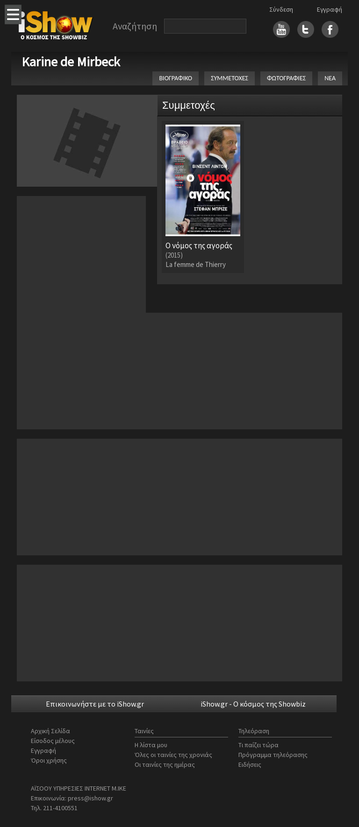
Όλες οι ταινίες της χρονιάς (173, 754)
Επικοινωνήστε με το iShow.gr (95, 703)
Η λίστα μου (151, 745)
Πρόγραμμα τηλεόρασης (273, 754)
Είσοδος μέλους (53, 740)
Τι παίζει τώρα (258, 745)
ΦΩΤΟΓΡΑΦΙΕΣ (286, 78)
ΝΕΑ (330, 78)
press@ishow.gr (90, 798)
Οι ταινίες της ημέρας (165, 764)
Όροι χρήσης (49, 760)
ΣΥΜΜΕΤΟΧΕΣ (229, 78)
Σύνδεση (281, 9)
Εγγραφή (329, 9)
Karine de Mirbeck (71, 61)
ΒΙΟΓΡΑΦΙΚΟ (175, 78)
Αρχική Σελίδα (50, 731)
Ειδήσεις (249, 764)
